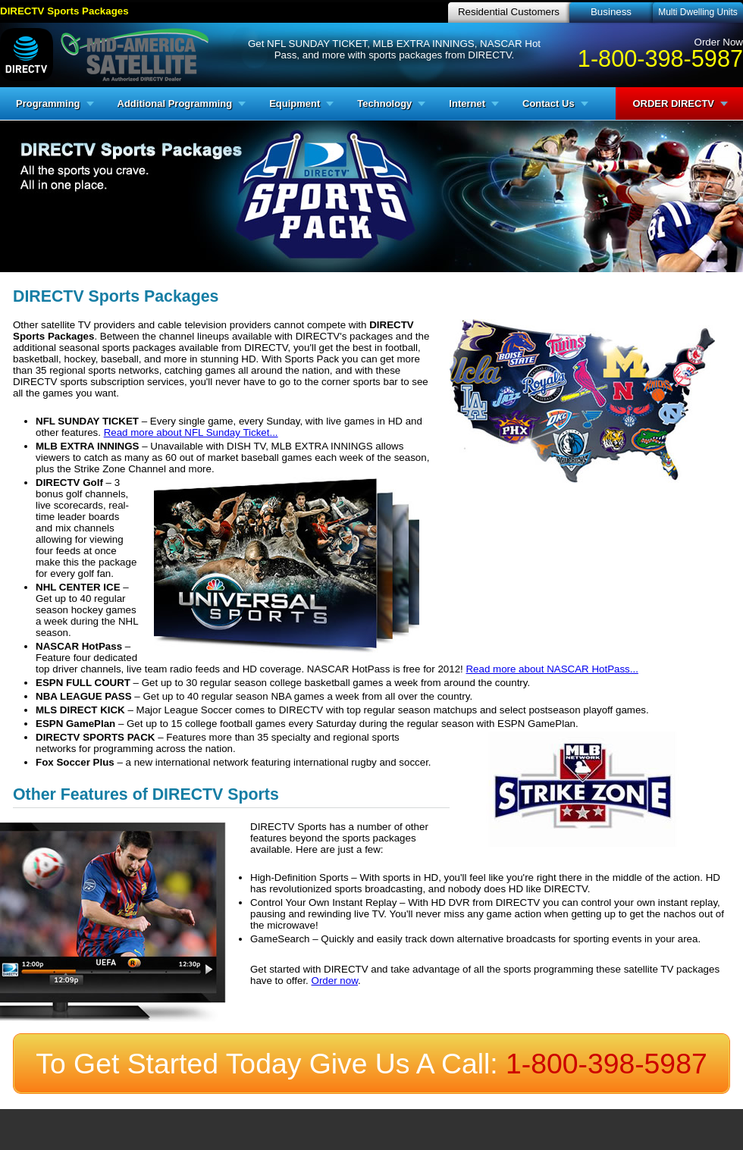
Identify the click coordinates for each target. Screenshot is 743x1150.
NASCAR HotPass (79, 646)
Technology (384, 103)
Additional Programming (175, 103)
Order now (335, 980)
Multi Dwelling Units (698, 12)
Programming (48, 103)
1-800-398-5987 (660, 58)
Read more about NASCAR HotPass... (552, 669)
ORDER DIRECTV (673, 103)
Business (611, 11)
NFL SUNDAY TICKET (87, 421)
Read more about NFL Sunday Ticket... (191, 432)
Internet (467, 103)
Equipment (294, 103)
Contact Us (548, 103)
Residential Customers (509, 11)
